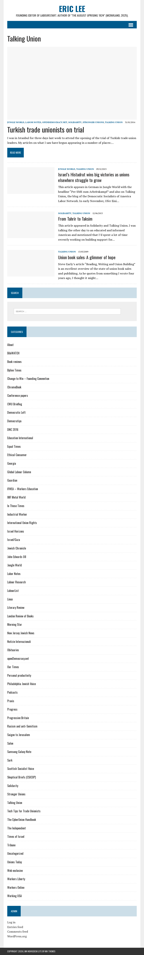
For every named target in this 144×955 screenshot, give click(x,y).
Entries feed (15, 927)
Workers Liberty (16, 879)
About (10, 345)
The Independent (16, 828)
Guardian (12, 480)
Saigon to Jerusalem (18, 735)
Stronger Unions (93, 122)
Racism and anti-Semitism (22, 726)
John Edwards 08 (16, 557)
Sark (9, 760)
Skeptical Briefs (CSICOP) (21, 777)
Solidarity (75, 122)
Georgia (11, 463)
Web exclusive (15, 870)
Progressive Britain (18, 718)
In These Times (15, 506)
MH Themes (50, 951)
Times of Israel (15, 837)
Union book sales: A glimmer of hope (86, 257)
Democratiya (14, 421)
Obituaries (13, 650)
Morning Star (14, 624)
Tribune (11, 845)
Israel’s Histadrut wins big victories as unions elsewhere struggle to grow (93, 177)
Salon (10, 743)
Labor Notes (33, 122)
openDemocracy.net (54, 122)
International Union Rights (22, 523)
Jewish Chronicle (16, 548)
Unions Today (14, 862)
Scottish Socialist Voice (20, 769)
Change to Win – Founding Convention (28, 379)
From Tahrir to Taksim (75, 218)
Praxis (10, 701)
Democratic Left (16, 412)
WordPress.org (17, 936)
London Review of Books (20, 616)
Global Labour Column (19, 472)
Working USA (14, 896)
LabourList (13, 591)
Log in (11, 922)
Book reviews (14, 362)
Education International (20, 438)
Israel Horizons (15, 531)
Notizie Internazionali (19, 641)
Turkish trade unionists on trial (45, 129)
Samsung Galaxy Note (19, 752)
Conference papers (17, 396)
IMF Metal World (16, 497)
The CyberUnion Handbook (21, 820)
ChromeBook (14, 387)
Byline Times (14, 370)
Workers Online (15, 887)
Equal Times (14, 446)
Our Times (13, 667)
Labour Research (16, 582)
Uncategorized (15, 853)
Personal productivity (19, 675)
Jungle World (15, 122)
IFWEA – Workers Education (22, 489)
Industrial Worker (17, 514)
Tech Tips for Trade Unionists (23, 811)
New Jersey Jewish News (20, 633)
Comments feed (17, 932)
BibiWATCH (13, 353)
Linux (10, 599)
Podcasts (12, 692)
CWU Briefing (14, 404)
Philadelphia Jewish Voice (21, 684)
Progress (12, 709)
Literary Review (15, 608)
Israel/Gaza (13, 540)
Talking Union (114, 122)
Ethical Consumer (17, 455)
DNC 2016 (12, 429)
